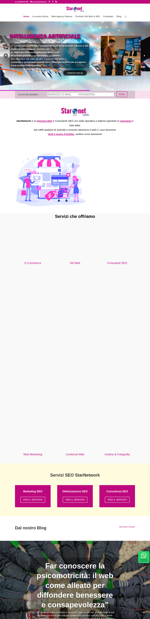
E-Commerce (32, 263)
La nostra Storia (40, 17)
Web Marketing (32, 311)
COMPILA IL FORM (54, 544)
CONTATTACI (75, 73)
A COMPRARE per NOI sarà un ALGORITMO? (36, 584)
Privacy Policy (86, 615)
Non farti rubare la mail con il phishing (32, 589)
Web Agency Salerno (61, 17)
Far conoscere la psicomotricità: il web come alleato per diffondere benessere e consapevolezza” (75, 442)
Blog (119, 17)
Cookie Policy (97, 615)
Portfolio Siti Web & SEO (87, 17)
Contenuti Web (75, 311)
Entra (122, 94)
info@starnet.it (118, 535)
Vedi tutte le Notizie (127, 383)
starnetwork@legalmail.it (72, 615)
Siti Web (75, 263)
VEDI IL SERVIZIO (33, 356)
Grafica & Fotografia (117, 311)
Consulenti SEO (117, 263)
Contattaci (108, 17)
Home (26, 17)
